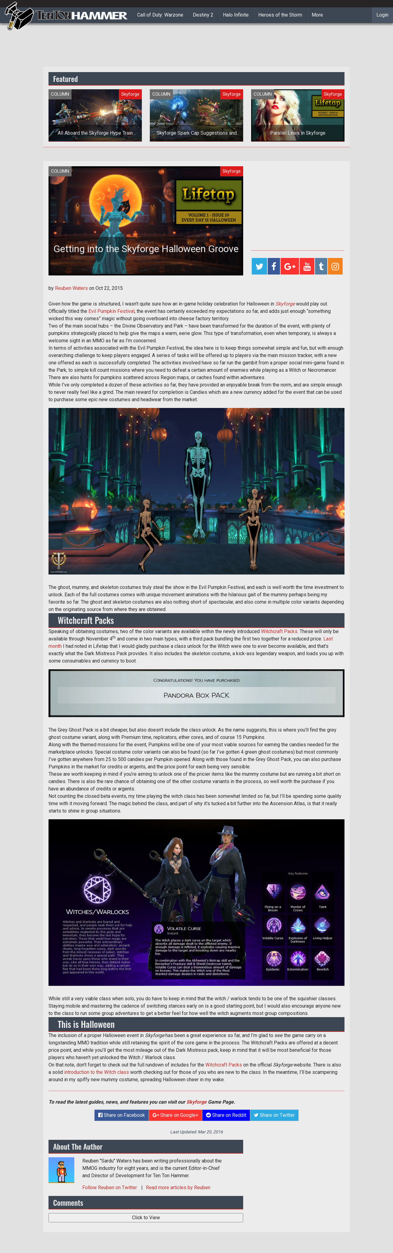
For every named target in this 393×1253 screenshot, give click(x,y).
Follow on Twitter (110, 1187)
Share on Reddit (226, 1115)
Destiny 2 (203, 15)
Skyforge (285, 304)
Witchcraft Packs (279, 631)
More (317, 15)
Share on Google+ (175, 1115)
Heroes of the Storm (280, 15)
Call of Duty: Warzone (160, 15)
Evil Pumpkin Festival (111, 311)
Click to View (146, 1217)
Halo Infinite (236, 15)
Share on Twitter (274, 1115)
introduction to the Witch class (96, 1072)
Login (382, 15)
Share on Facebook (121, 1115)
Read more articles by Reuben (178, 1187)
